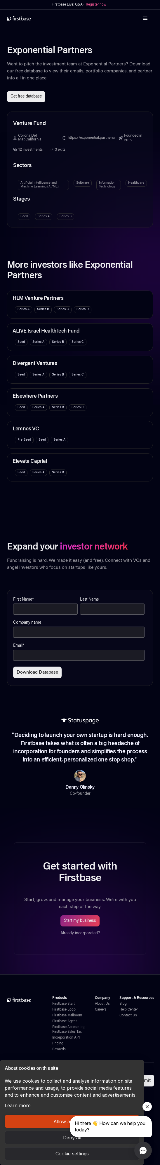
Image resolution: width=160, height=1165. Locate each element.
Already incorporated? (80, 933)
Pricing (57, 1043)
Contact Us (128, 1015)
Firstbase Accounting (69, 1027)
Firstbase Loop (64, 1009)
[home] (19, 18)
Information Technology (107, 184)
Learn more (18, 1105)
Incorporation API (66, 1037)
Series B (66, 216)
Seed (24, 216)
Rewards (59, 1049)
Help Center (128, 1009)
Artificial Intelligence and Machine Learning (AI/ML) (39, 184)
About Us (102, 1004)
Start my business (80, 921)
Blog (123, 1004)
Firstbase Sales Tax (66, 1032)
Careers (101, 1009)
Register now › (97, 4)
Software (82, 183)
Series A (44, 216)
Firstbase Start (63, 1004)
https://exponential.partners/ (92, 138)
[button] (145, 18)
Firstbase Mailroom (67, 1015)
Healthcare (136, 183)
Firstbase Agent (64, 1021)
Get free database (26, 97)
